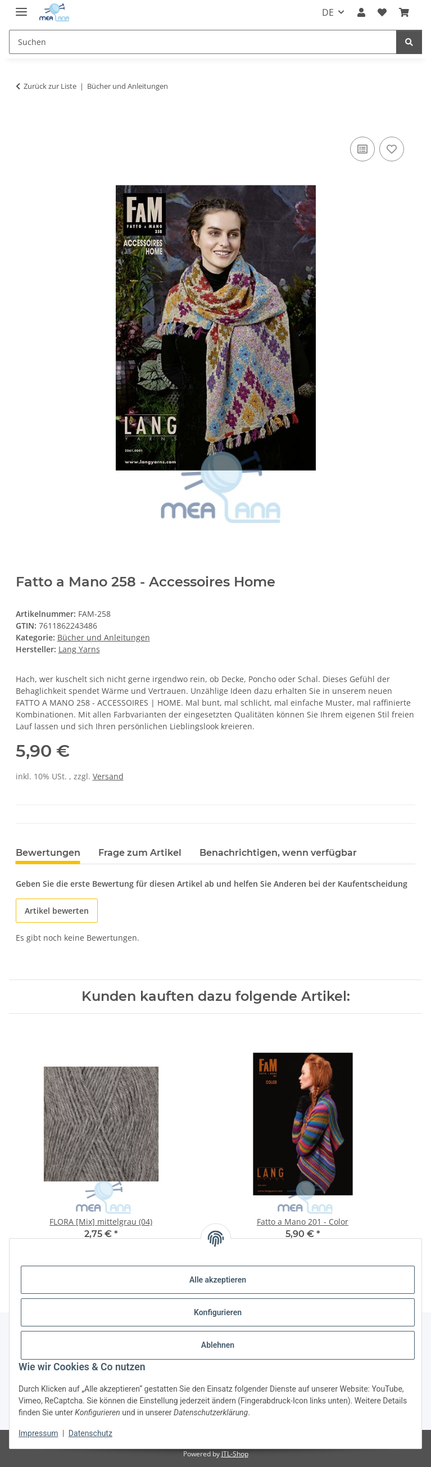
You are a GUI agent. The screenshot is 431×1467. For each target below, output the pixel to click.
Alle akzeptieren (217, 1279)
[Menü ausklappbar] (21, 7)
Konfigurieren (218, 1312)
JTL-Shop (234, 1454)
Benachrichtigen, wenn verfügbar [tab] (278, 852)
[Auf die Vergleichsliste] (362, 149)
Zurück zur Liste (50, 86)
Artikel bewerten (57, 910)
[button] (361, 12)
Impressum (38, 1433)
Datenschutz (90, 1433)
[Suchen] (409, 42)
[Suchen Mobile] (203, 42)
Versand (108, 776)
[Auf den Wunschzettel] (391, 149)
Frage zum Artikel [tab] (140, 852)
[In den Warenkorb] (25, 121)
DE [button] (328, 12)
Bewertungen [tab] (48, 852)
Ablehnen (217, 1344)
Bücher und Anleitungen (103, 637)
